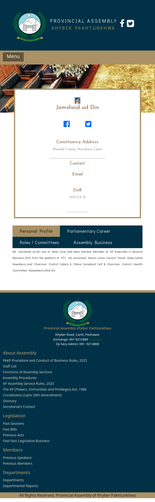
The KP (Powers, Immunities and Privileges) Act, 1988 (44, 389)
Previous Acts (13, 435)
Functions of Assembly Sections (27, 372)
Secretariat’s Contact (19, 406)
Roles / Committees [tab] (39, 242)
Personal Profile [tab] (36, 231)
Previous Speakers (17, 457)
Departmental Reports (20, 485)
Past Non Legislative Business (26, 440)
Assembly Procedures (20, 377)
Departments (13, 480)
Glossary (9, 401)
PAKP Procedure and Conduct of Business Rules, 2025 (45, 360)
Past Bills (10, 429)
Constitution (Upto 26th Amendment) (32, 395)
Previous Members (17, 463)
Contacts (95, 339)
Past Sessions (13, 423)
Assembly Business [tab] (93, 242)
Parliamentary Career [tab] (88, 231)
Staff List (10, 366)
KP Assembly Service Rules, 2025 (28, 383)
